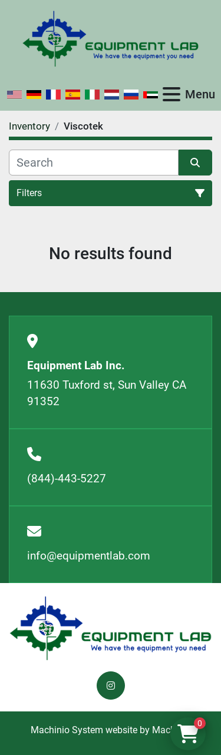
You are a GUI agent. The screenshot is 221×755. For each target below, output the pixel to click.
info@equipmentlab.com (88, 555)
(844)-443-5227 (66, 478)
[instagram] (111, 685)
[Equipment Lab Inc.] (110, 627)
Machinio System (67, 730)
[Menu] (171, 94)
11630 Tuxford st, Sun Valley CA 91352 (106, 393)
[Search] (94, 162)
